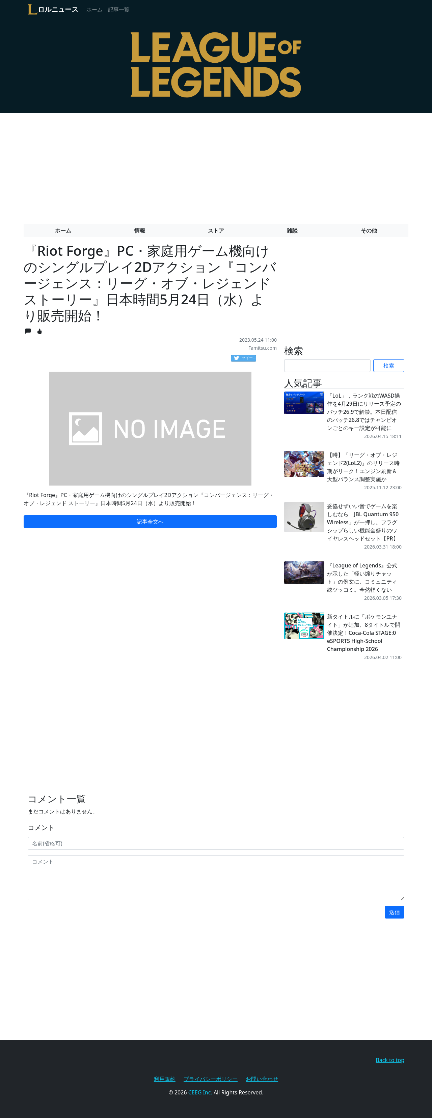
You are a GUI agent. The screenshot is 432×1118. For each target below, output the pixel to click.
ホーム (94, 9)
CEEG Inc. (200, 1092)
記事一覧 (119, 9)
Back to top (390, 1060)
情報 (139, 230)
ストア (216, 230)
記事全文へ (150, 521)
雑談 (292, 230)
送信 (394, 912)
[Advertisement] (216, 166)
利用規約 (165, 1079)
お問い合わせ (262, 1079)
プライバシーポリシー (211, 1079)
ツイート (245, 358)
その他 (369, 230)
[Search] (327, 365)
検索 (388, 365)
